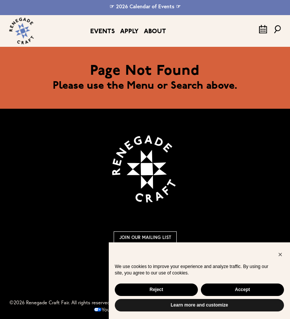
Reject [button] (156, 289)
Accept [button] (242, 289)
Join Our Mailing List (145, 237)
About (155, 31)
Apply (129, 31)
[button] (280, 254)
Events (102, 31)
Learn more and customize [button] (199, 305)
